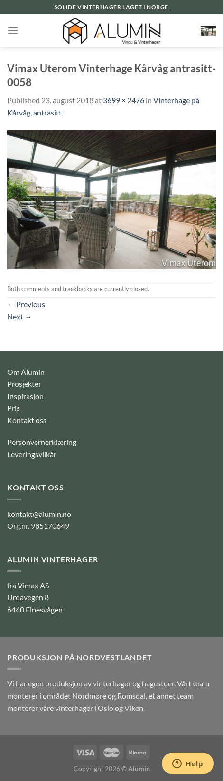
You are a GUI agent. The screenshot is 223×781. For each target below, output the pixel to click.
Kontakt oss (26, 420)
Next (19, 316)
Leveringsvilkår (31, 454)
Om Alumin (26, 371)
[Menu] (13, 30)
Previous (26, 304)
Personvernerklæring (41, 441)
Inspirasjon (25, 395)
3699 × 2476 (123, 100)
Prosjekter (24, 383)
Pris (13, 407)
